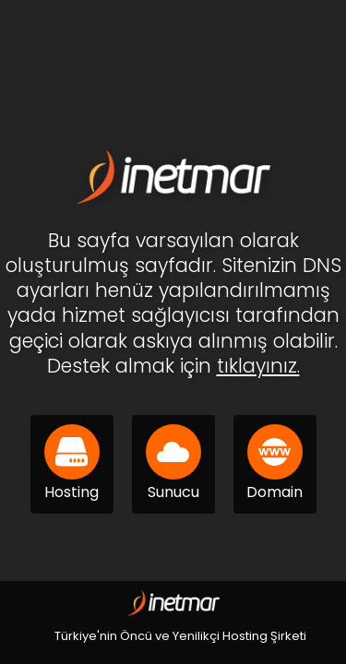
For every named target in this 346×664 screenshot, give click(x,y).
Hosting (72, 463)
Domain (274, 463)
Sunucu (173, 463)
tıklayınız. (258, 365)
